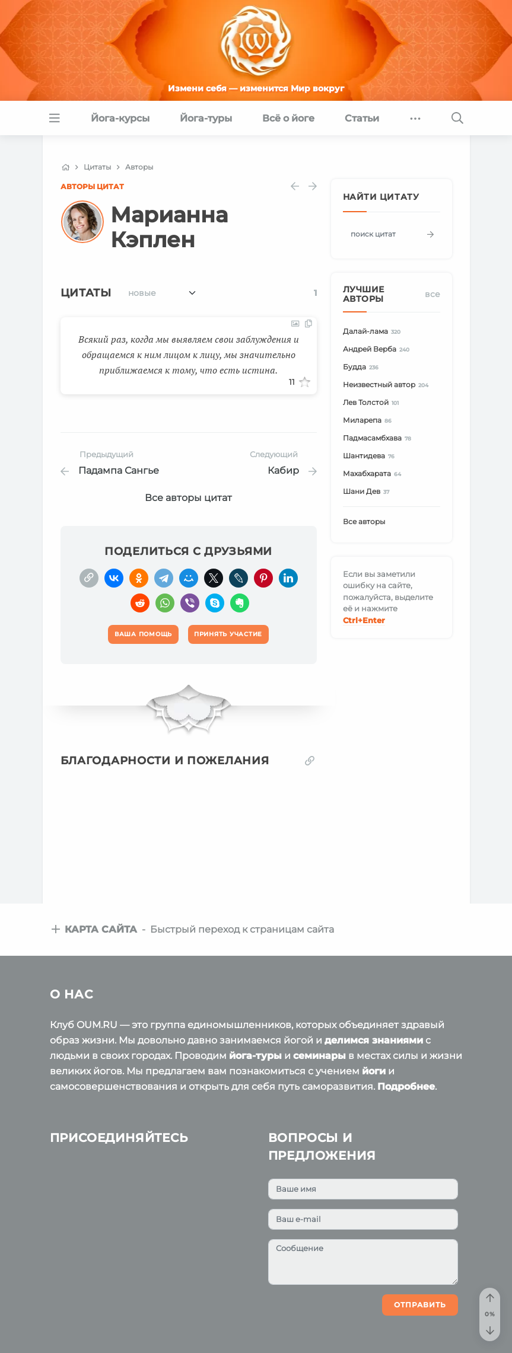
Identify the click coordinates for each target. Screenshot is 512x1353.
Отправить (420, 1304)
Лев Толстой (373, 403)
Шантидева (371, 456)
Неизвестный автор (388, 385)
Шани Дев (368, 492)
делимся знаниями (374, 1040)
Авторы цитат (92, 186)
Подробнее (406, 1086)
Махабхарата (374, 474)
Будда (363, 367)
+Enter (364, 620)
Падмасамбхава (379, 438)
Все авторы (364, 521)
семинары (319, 1055)
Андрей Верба (378, 349)
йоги (374, 1071)
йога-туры (255, 1055)
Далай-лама (374, 332)
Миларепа (369, 421)
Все (432, 294)
